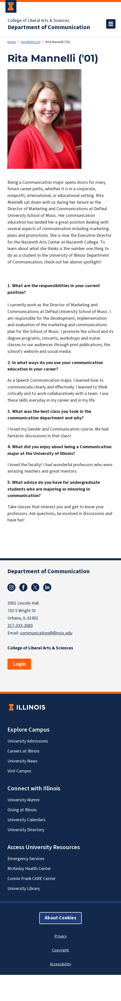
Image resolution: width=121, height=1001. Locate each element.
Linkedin (47, 587)
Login (19, 664)
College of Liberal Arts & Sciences (38, 21)
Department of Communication (49, 27)
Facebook (23, 587)
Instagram (11, 587)
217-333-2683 (20, 626)
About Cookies (60, 918)
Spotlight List (30, 42)
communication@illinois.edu (46, 633)
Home (11, 42)
